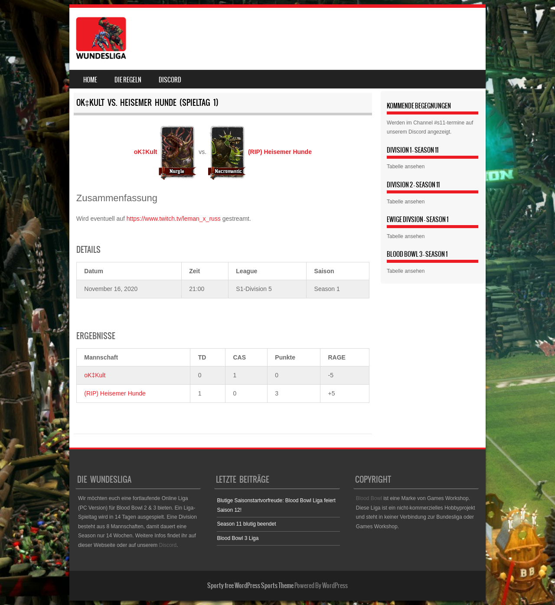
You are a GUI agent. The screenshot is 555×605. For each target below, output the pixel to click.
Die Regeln (127, 80)
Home (90, 80)
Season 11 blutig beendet (246, 524)
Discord (170, 80)
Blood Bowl (369, 498)
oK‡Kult (94, 375)
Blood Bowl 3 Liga (237, 538)
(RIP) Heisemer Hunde (115, 393)
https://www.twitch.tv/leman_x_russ (174, 218)
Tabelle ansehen (405, 167)
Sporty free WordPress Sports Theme (250, 585)
